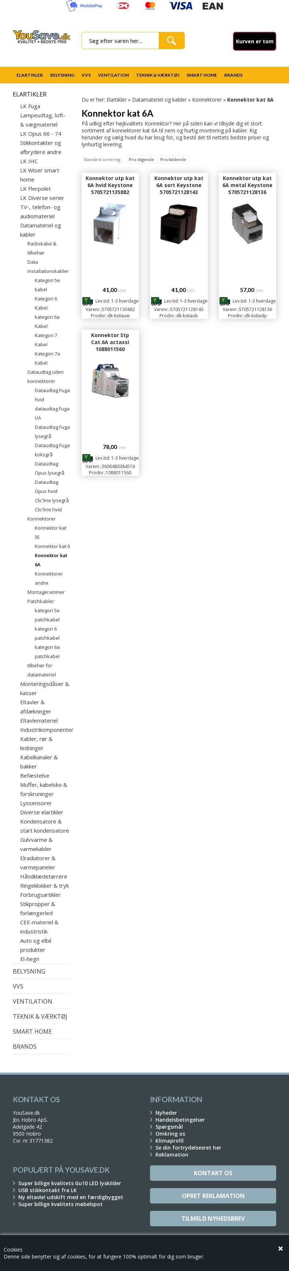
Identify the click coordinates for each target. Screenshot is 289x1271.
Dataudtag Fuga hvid (52, 395)
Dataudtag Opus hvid (46, 486)
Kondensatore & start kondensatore (44, 826)
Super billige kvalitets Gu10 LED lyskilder (69, 1183)
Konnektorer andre (49, 578)
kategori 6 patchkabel (47, 633)
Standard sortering (102, 159)
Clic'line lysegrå (52, 500)
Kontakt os (213, 1173)
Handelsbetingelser (180, 1119)
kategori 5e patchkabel (47, 615)
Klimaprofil (169, 1140)
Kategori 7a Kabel (47, 358)
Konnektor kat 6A (51, 560)
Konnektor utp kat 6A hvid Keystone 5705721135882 (110, 185)
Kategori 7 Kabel (46, 340)
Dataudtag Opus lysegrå (49, 468)
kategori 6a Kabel (47, 321)
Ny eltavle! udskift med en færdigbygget (70, 1197)
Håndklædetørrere (43, 876)
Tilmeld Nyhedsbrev (213, 1219)
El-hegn (29, 959)
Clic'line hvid (48, 509)
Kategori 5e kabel (47, 285)
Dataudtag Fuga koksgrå (52, 450)
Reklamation (171, 1154)
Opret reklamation (213, 1196)
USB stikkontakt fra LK (47, 1190)
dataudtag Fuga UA (52, 413)
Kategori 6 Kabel (46, 303)
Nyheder (166, 1112)
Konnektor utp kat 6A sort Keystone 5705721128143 (178, 185)
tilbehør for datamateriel (41, 670)
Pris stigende (141, 159)
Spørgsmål (169, 1126)
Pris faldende (173, 159)
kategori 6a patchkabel (47, 652)
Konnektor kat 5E (50, 532)
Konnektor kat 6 (52, 546)
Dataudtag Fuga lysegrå (52, 431)
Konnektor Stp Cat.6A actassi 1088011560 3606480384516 (110, 345)
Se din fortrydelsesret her (188, 1147)
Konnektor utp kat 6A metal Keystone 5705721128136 (247, 185)
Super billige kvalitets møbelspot (60, 1204)
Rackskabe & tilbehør (41, 248)
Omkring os (170, 1133)
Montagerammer (46, 592)
